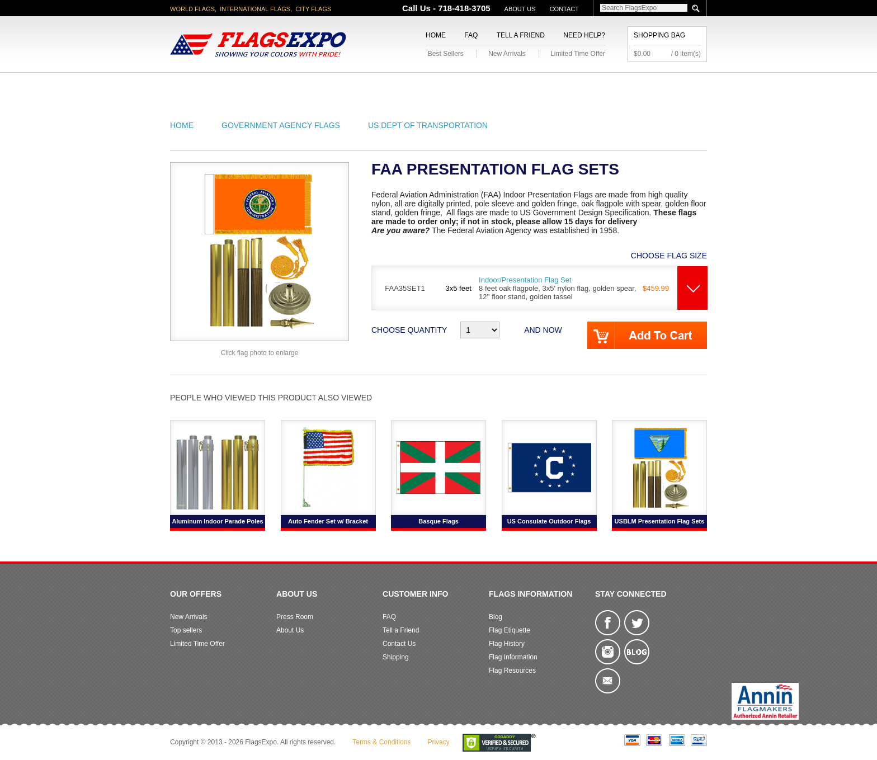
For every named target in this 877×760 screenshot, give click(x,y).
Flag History (507, 644)
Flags (605, 86)
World (321, 86)
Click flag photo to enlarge (260, 353)
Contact (564, 9)
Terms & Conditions (381, 742)
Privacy (438, 742)
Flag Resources (512, 670)
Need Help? (584, 35)
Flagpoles (497, 86)
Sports (557, 86)
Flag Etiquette (509, 630)
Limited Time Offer (577, 54)
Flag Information (513, 657)
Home (436, 35)
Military (372, 86)
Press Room (294, 617)
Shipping (396, 657)
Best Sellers (446, 54)
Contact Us (399, 644)
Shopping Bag (659, 35)
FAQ (471, 35)
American (201, 86)
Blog (495, 617)
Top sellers (186, 630)
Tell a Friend (521, 35)
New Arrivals (507, 54)
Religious (432, 86)
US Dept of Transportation (428, 125)
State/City (264, 86)
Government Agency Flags (280, 125)
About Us (520, 9)
